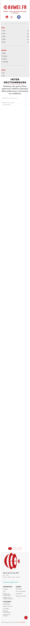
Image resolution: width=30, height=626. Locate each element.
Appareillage (6, 604)
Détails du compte (21, 596)
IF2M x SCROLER (21, 622)
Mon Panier (19, 593)
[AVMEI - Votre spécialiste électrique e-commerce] (15, 6)
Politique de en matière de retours (8, 598)
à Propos (5, 589)
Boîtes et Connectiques (7, 611)
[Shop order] (15, 105)
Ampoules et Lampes (6, 615)
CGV (4, 591)
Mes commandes (20, 591)
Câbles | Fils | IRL (7, 606)
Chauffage (6, 608)
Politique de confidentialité (7, 594)
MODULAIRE (5, 98)
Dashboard (19, 589)
